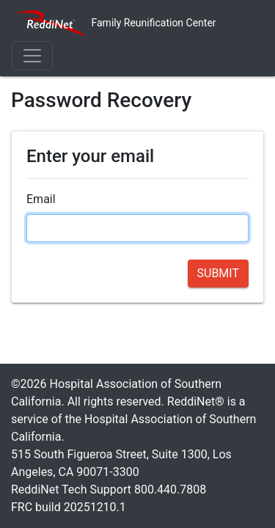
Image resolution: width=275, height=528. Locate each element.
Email (41, 199)
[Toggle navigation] (32, 55)
